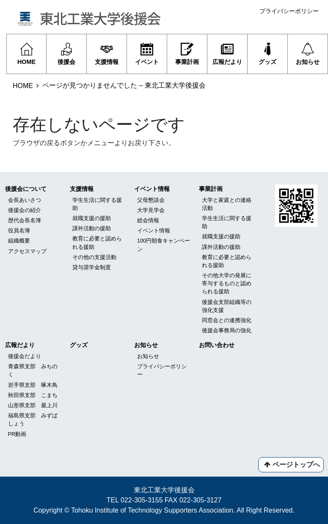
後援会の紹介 (24, 210)
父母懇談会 (151, 200)
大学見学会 (151, 210)
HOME (23, 85)
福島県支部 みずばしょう (33, 419)
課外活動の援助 (91, 228)
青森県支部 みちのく (33, 370)
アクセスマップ (27, 251)
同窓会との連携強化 (226, 320)
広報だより (20, 345)
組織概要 (19, 240)
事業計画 (211, 188)
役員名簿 (19, 230)
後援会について (26, 188)
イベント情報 (152, 188)
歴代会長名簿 (24, 220)
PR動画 (17, 434)
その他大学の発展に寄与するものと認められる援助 (226, 283)
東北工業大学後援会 (164, 490)
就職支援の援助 (91, 218)
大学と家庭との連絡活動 (226, 204)
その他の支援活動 (94, 257)
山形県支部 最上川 (33, 405)
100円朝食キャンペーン (163, 244)
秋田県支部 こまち (33, 395)
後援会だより (24, 356)
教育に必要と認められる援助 (97, 242)
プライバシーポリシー (289, 11)
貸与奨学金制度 (91, 267)
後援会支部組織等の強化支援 (226, 306)
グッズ (79, 345)
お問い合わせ (216, 345)
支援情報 (82, 188)
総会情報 (148, 220)
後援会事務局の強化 (226, 330)
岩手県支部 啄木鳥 (33, 385)
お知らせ (146, 345)
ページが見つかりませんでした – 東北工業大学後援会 (124, 85)
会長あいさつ (24, 200)
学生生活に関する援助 (97, 204)
